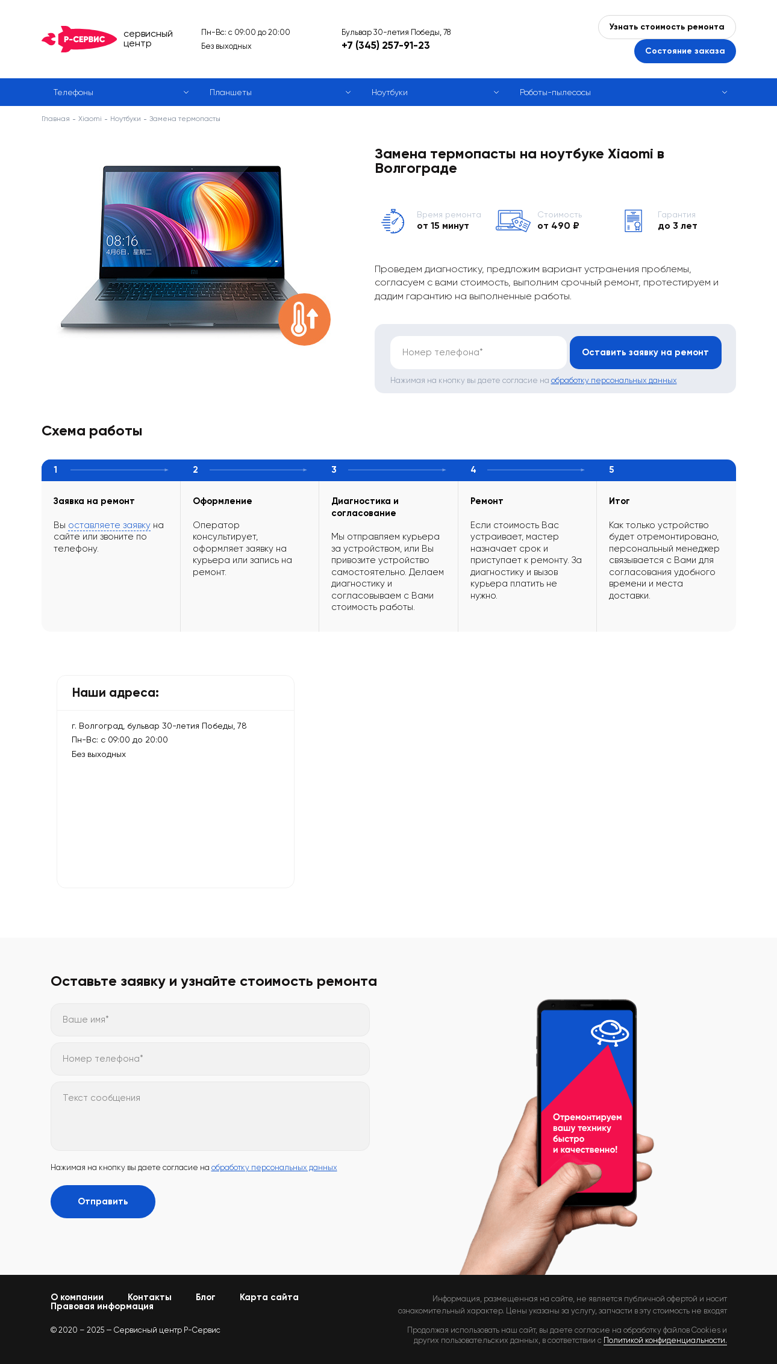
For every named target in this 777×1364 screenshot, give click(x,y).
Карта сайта (269, 1297)
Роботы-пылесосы (555, 92)
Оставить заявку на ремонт (644, 352)
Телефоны (73, 92)
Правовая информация (102, 1306)
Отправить (103, 1201)
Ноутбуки (390, 92)
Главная (56, 118)
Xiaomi (90, 118)
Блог (206, 1297)
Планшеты (231, 92)
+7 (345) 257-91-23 (386, 45)
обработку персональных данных (614, 380)
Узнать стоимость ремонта (667, 27)
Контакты (150, 1297)
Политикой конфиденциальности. (665, 1340)
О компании (77, 1297)
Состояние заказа (685, 51)
